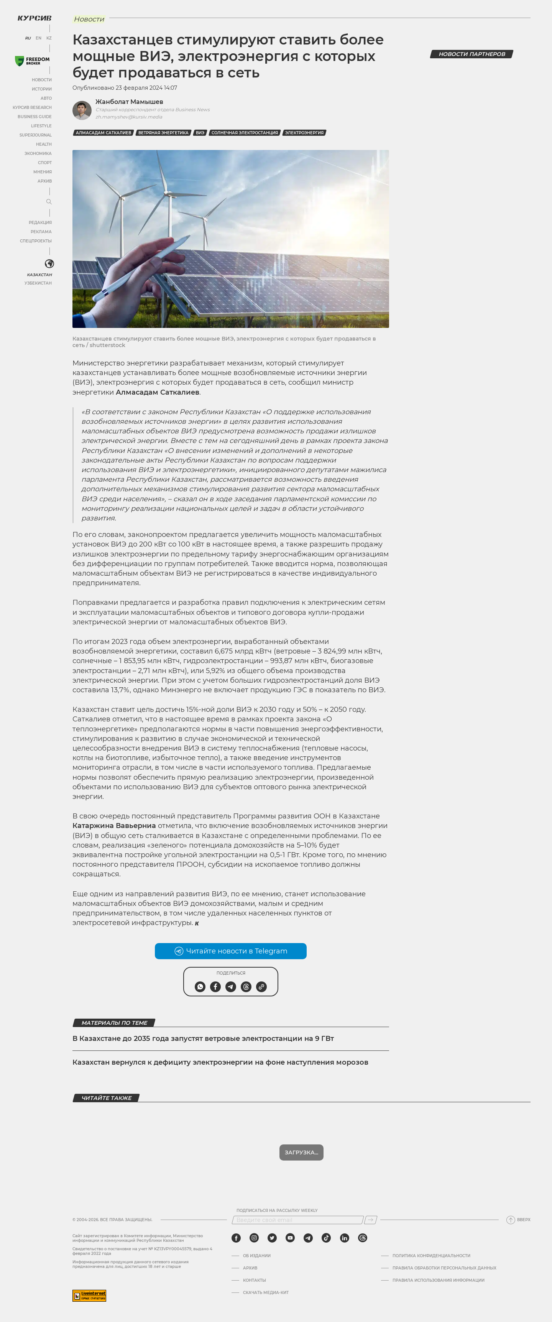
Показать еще (301, 1152)
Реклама (41, 231)
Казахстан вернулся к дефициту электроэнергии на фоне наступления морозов (220, 1062)
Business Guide (35, 116)
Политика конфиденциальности (431, 1256)
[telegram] (308, 1238)
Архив (45, 181)
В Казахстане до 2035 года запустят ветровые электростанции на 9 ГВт (203, 1038)
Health (44, 144)
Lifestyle (41, 125)
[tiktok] (326, 1238)
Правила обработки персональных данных (444, 1268)
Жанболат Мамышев (129, 101)
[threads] (362, 1238)
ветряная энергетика (163, 132)
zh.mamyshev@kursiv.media (128, 117)
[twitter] (272, 1238)
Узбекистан (38, 283)
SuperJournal (36, 135)
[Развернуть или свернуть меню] (49, 202)
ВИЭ (200, 132)
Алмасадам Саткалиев (103, 132)
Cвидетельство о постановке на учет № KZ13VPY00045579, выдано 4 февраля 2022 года (142, 1251)
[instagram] (254, 1238)
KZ (49, 38)
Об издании (257, 1256)
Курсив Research (32, 107)
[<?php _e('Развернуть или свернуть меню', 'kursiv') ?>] (49, 264)
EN (38, 38)
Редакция (40, 222)
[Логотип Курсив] (34, 18)
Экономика (38, 153)
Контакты (254, 1280)
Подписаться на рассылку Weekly (277, 1210)
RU (28, 38)
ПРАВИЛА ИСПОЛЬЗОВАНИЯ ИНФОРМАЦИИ (439, 1280)
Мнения (42, 172)
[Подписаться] (370, 1220)
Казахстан (39, 274)
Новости (42, 79)
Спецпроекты (36, 241)
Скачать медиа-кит (266, 1293)
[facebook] (236, 1238)
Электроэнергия (304, 132)
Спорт (45, 162)
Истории (42, 89)
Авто (46, 98)
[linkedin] (344, 1238)
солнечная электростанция (245, 132)
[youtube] (290, 1238)
